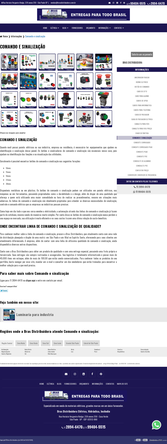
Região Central (7, 343)
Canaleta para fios (142, 124)
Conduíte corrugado (142, 142)
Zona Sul (45, 343)
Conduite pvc (142, 156)
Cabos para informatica (141, 105)
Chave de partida (142, 133)
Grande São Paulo (72, 343)
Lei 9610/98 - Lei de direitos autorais (129, 363)
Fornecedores (77, 27)
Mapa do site (122, 383)
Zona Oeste (34, 343)
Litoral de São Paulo (91, 343)
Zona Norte (21, 343)
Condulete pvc (142, 165)
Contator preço (142, 170)
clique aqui (30, 280)
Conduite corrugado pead (142, 147)
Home (45, 27)
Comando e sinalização (142, 138)
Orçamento (90, 27)
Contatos (118, 27)
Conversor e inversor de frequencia (142, 175)
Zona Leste (57, 343)
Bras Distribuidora (132, 62)
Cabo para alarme (142, 96)
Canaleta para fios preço (142, 128)
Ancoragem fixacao (142, 77)
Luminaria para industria (34, 314)
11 (156, 3)
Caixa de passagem (142, 114)
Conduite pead (142, 152)
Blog (64, 27)
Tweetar (4, 290)
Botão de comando (142, 86)
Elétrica (53, 27)
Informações (103, 27)
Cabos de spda (142, 100)
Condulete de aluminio (142, 161)
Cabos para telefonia (142, 110)
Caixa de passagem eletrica (142, 119)
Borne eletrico (142, 82)
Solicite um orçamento (142, 54)
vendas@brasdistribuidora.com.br (63, 2)
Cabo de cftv (142, 91)
